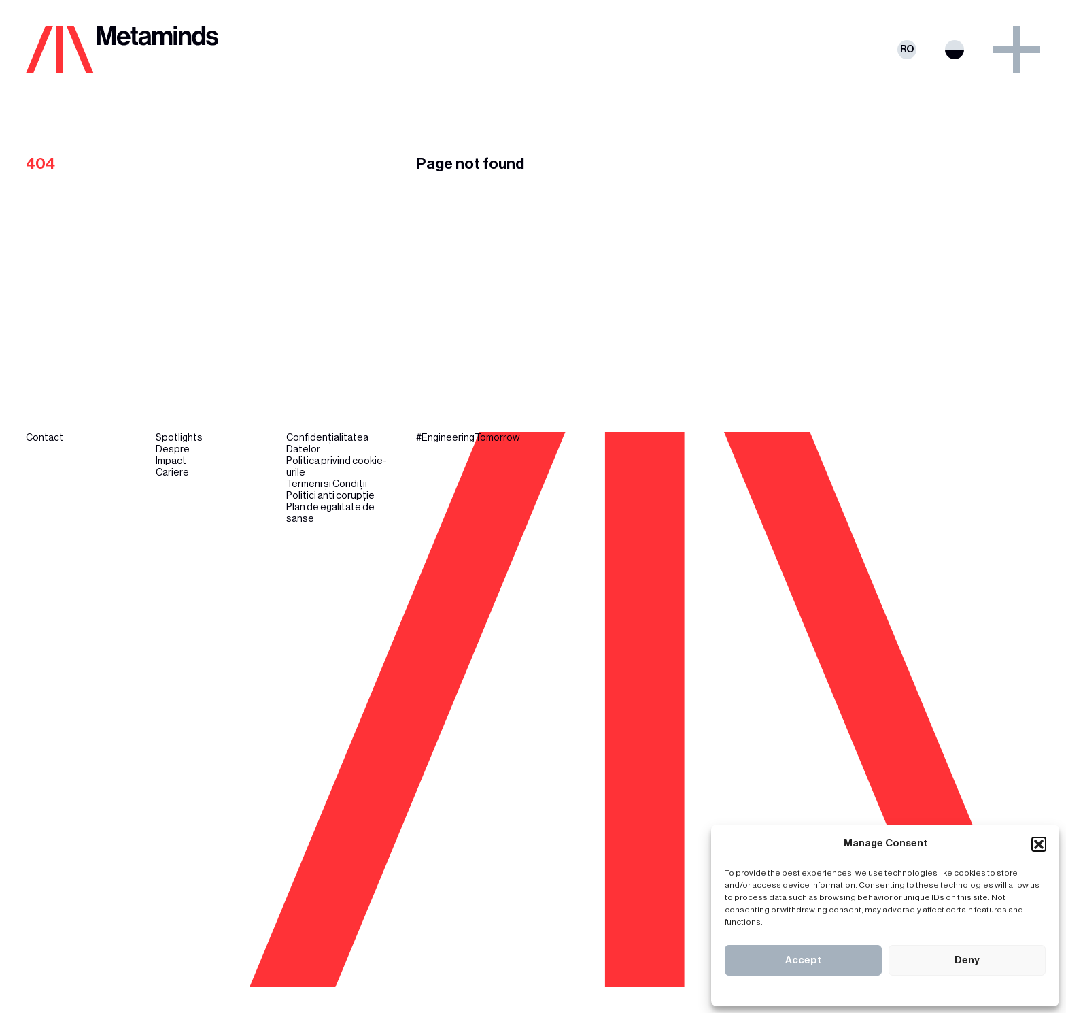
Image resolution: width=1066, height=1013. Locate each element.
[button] (1039, 844)
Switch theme (954, 49)
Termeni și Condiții (326, 484)
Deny (967, 960)
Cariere (172, 472)
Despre (173, 449)
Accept (803, 960)
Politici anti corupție (330, 496)
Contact (44, 438)
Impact (171, 461)
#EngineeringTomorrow (467, 438)
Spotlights (179, 438)
